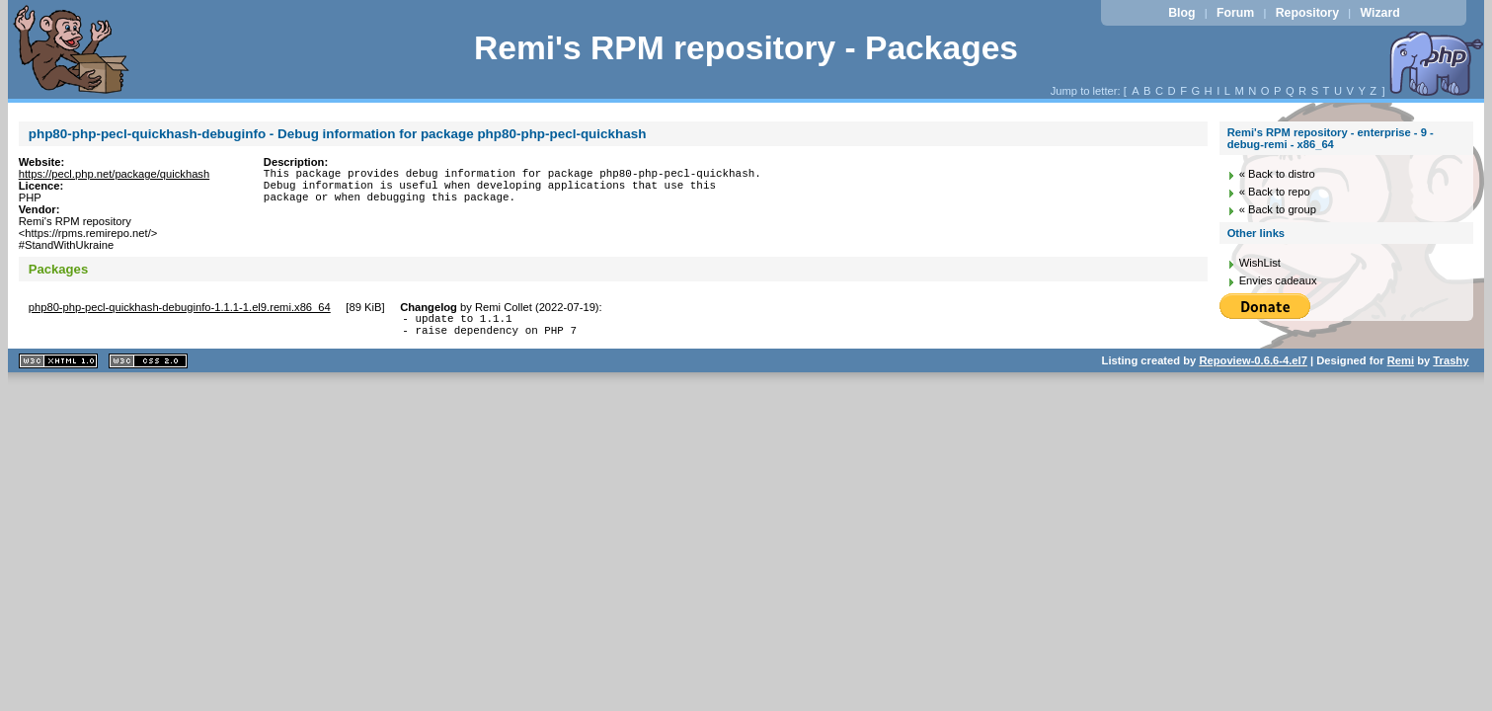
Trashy (1450, 366)
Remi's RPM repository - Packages (746, 48)
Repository (1307, 13)
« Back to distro (1277, 174)
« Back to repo (1274, 192)
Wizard (1379, 13)
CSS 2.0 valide (148, 366)
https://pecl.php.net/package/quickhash (114, 174)
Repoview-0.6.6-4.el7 (1252, 366)
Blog (1181, 13)
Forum (1235, 13)
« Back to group (1277, 209)
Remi (1400, 366)
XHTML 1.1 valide (58, 366)
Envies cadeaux (1278, 280)
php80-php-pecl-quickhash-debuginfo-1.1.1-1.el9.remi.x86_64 (180, 307)
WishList (1260, 263)
